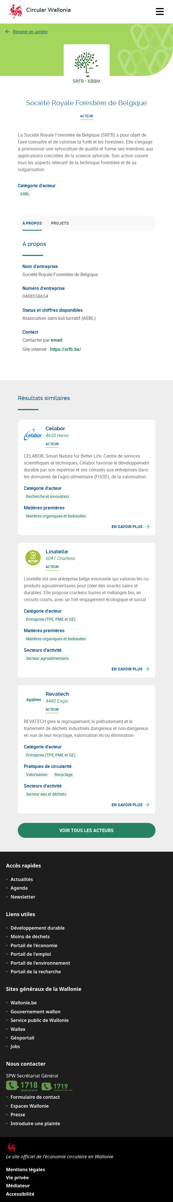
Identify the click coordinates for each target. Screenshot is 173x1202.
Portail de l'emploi (31, 954)
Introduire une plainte (35, 1123)
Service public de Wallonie (40, 1020)
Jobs (15, 1046)
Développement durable (38, 928)
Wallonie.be (24, 1003)
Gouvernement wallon (36, 1011)
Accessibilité (20, 1194)
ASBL (25, 193)
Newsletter (23, 897)
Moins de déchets (30, 936)
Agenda (19, 888)
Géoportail (22, 1038)
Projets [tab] (60, 223)
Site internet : (51, 349)
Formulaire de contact (35, 1097)
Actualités (22, 879)
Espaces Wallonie (30, 1106)
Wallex (18, 1029)
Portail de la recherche (36, 971)
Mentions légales (25, 1169)
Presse (18, 1114)
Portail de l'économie (34, 945)
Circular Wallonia (48, 10)
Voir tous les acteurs (86, 830)
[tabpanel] (86, 296)
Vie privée (17, 1177)
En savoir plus (130, 526)
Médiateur (18, 1186)
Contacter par (42, 340)
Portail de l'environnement (40, 963)
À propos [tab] (32, 223)
